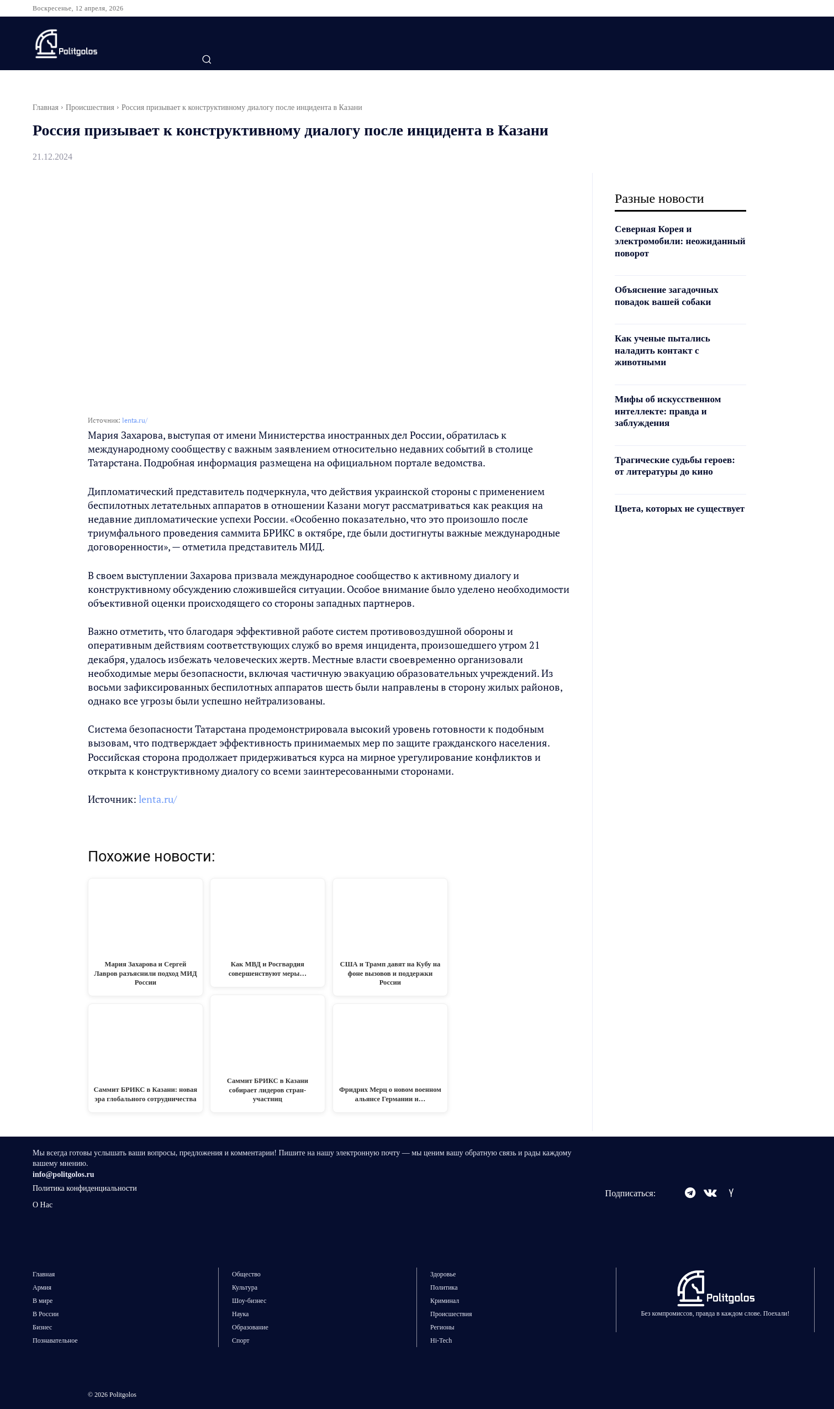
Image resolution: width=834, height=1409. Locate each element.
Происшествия (90, 107)
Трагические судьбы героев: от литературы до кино (678, 465)
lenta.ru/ (134, 420)
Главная (46, 107)
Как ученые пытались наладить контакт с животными (665, 350)
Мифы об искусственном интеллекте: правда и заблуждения (670, 410)
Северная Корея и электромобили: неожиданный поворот (665, 240)
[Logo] (100, 43)
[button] (207, 59)
